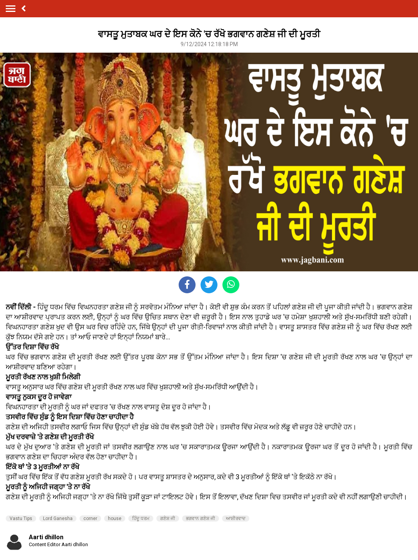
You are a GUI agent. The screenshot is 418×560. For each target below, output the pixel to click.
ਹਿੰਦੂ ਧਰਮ (140, 518)
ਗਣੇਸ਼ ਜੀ (167, 518)
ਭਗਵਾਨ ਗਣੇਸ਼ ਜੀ (200, 518)
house (114, 518)
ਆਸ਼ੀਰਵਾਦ (235, 518)
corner (90, 518)
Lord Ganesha (58, 518)
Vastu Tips (21, 518)
